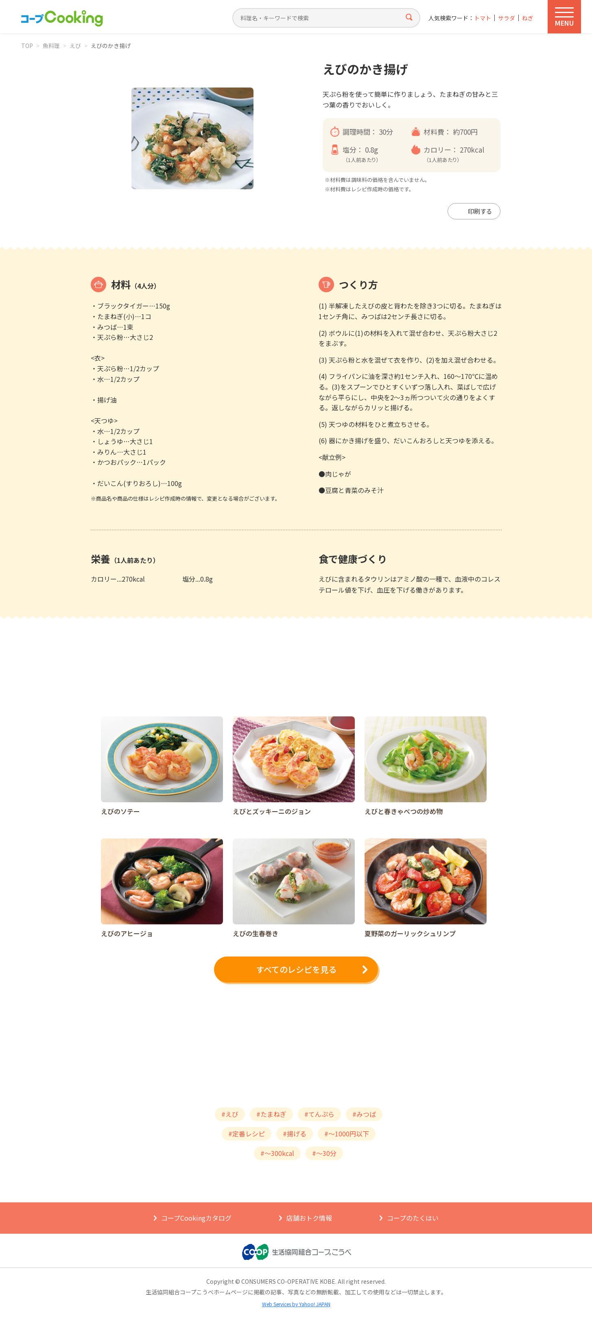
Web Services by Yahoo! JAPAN (296, 1303)
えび (75, 45)
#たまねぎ (271, 1114)
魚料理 (51, 45)
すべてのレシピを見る (296, 969)
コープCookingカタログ (196, 1218)
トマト (482, 18)
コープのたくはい (413, 1218)
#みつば (364, 1114)
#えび (229, 1114)
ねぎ (527, 18)
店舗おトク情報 (309, 1218)
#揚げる (294, 1133)
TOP (27, 45)
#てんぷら (319, 1114)
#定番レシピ (246, 1133)
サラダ (506, 18)
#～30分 (324, 1153)
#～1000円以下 (346, 1133)
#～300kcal (277, 1153)
